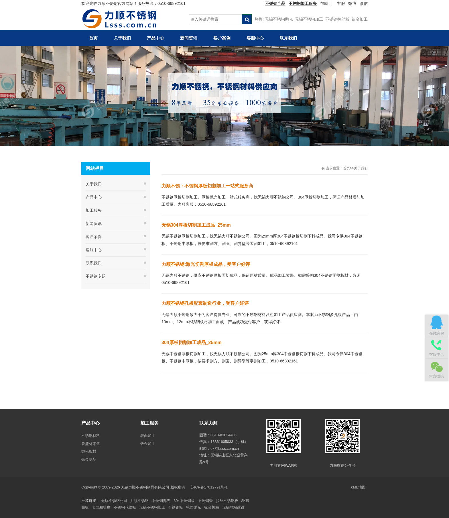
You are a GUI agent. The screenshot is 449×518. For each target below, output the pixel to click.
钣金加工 (360, 19)
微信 (364, 3)
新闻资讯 (94, 223)
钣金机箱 (211, 507)
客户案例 (94, 236)
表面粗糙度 (101, 507)
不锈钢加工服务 (303, 3)
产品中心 (94, 197)
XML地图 (358, 487)
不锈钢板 (175, 507)
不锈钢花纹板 (125, 507)
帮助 (324, 3)
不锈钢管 (205, 501)
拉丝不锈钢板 (227, 501)
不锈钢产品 (275, 3)
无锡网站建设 (233, 507)
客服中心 (94, 250)
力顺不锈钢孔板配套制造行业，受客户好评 (205, 303)
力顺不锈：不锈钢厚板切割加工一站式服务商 (207, 185)
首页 (346, 168)
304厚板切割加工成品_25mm (192, 342)
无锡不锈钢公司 (114, 501)
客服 (341, 3)
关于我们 (361, 168)
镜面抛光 (193, 507)
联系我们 (94, 263)
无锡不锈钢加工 (309, 19)
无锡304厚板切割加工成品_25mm (196, 225)
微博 (352, 3)
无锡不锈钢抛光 (279, 19)
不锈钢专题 (96, 276)
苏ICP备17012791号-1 (209, 487)
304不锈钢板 (184, 501)
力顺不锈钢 (139, 501)
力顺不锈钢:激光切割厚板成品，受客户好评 (206, 264)
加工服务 (94, 210)
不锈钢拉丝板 (337, 19)
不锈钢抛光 (161, 501)
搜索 (247, 19)
